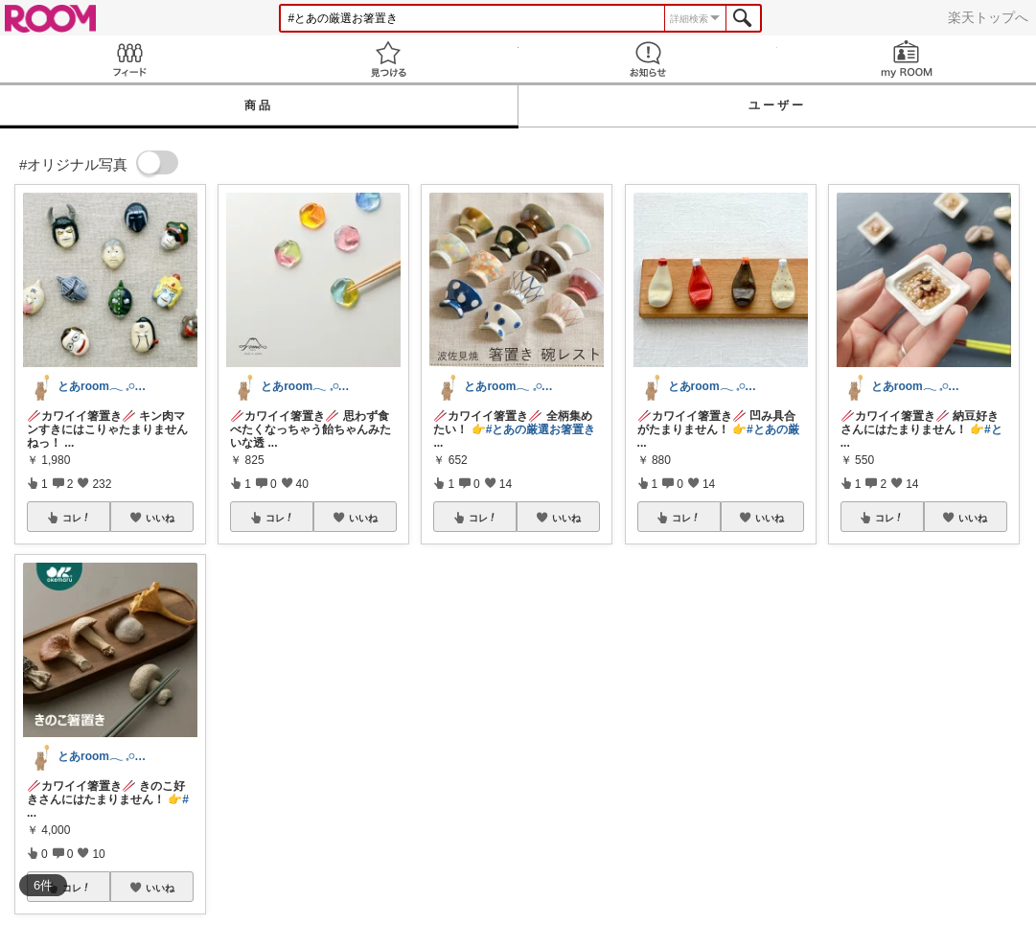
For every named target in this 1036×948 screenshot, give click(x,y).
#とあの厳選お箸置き (541, 429)
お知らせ (647, 58)
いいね (160, 517)
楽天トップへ (988, 17)
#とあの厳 (773, 429)
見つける (388, 58)
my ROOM (906, 58)
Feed (129, 58)
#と (993, 429)
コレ (76, 517)
